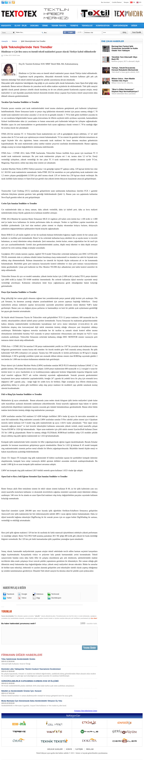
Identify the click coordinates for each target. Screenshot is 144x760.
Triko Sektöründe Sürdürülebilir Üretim (49, 661)
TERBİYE (74, 26)
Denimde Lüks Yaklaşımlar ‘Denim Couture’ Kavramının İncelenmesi (49, 672)
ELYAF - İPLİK (21, 26)
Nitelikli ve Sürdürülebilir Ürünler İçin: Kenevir (49, 693)
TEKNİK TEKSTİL (58, 26)
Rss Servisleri (105, 2)
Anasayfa (4, 41)
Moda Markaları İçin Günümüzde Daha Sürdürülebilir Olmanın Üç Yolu (49, 703)
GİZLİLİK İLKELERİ (55, 749)
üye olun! (94, 618)
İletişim (126, 2)
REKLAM (89, 749)
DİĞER (134, 26)
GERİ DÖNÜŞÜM (120, 26)
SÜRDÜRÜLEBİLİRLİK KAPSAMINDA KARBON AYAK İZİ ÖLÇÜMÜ (49, 683)
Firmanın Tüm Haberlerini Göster (85, 711)
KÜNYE (69, 749)
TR (134, 2)
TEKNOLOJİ (87, 26)
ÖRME (45, 26)
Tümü (4, 32)
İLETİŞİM (79, 749)
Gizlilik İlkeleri (117, 2)
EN (140, 2)
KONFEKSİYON (102, 26)
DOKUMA (34, 26)
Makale (14, 41)
